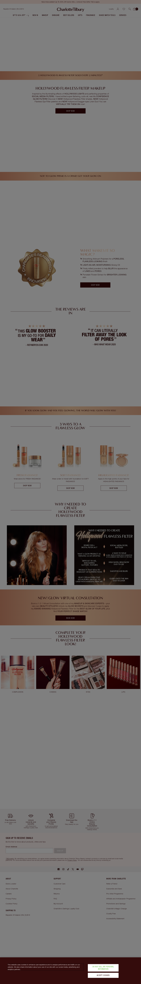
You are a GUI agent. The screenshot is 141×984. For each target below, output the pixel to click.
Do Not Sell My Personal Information (103, 968)
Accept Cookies (103, 975)
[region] (70, 970)
